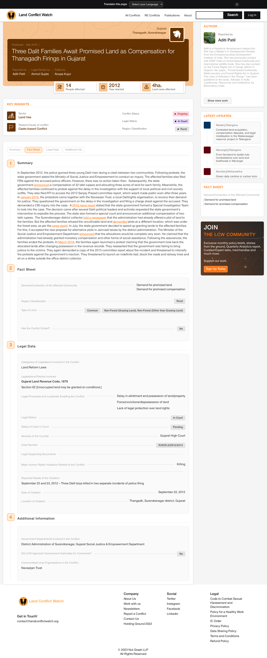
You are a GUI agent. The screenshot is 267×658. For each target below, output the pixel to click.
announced (41, 185)
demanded (120, 222)
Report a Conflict (135, 614)
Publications (172, 15)
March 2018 (66, 242)
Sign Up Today (215, 269)
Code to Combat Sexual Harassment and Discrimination (226, 603)
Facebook (173, 609)
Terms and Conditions (224, 636)
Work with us (132, 604)
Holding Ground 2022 (138, 624)
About (188, 15)
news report (59, 226)
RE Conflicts (152, 15)
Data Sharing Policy (223, 631)
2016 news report (83, 205)
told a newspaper (94, 218)
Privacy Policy (219, 626)
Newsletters (132, 609)
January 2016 (30, 197)
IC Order (215, 621)
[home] (29, 15)
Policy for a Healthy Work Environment (227, 614)
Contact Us (131, 619)
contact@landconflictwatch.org (37, 621)
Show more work (218, 101)
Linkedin (172, 614)
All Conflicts (132, 15)
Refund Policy (219, 641)
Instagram (173, 604)
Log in (252, 15)
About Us (130, 599)
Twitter (171, 599)
